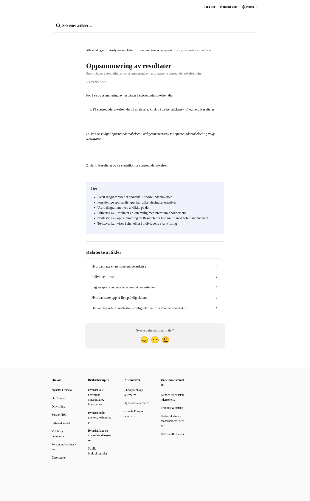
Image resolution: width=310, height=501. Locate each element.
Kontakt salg (228, 6)
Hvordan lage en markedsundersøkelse (100, 435)
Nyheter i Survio (62, 390)
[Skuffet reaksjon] (144, 340)
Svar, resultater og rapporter (155, 50)
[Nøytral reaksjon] (155, 340)
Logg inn (209, 6)
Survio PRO (59, 414)
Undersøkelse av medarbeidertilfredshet (172, 421)
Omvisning (58, 406)
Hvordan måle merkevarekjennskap (100, 417)
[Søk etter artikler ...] (155, 26)
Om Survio (58, 398)
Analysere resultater (121, 50)
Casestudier (59, 457)
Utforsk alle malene (172, 434)
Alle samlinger (95, 50)
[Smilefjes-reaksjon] (165, 340)
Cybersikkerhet (61, 423)
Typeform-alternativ (136, 403)
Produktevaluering (172, 407)
